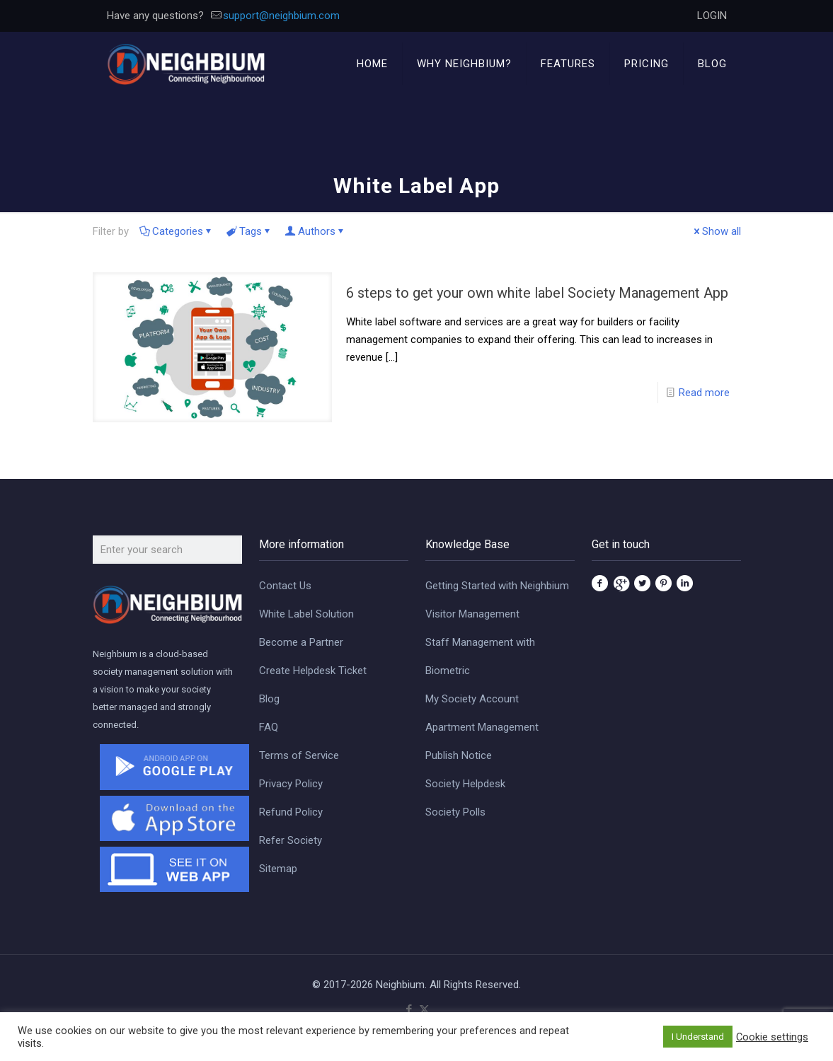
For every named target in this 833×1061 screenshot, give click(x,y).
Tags (249, 231)
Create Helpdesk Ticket (313, 670)
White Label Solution (306, 614)
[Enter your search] (167, 549)
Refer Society (290, 840)
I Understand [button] (698, 1036)
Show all (716, 231)
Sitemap (278, 868)
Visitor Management (472, 614)
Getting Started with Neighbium (497, 585)
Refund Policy (291, 812)
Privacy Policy (291, 783)
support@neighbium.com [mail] (281, 15)
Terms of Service (299, 755)
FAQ (268, 727)
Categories (176, 231)
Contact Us (285, 585)
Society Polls (455, 812)
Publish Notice (458, 755)
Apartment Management (482, 727)
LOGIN (712, 15)
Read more (704, 392)
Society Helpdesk (465, 783)
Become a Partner (301, 642)
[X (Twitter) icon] (424, 1009)
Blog (269, 698)
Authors (315, 231)
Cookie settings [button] (772, 1037)
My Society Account (472, 698)
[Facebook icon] (409, 1009)
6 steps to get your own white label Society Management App (537, 292)
